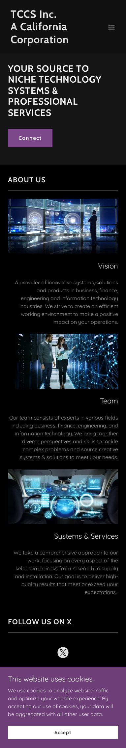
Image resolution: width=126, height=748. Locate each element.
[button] (111, 27)
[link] (46, 41)
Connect (30, 138)
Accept (62, 741)
